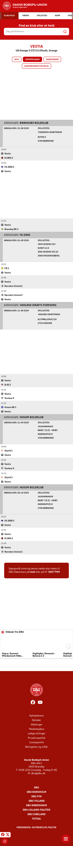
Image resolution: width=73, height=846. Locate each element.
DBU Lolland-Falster (36, 810)
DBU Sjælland (36, 814)
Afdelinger (36, 724)
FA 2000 (25, 235)
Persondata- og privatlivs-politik (36, 827)
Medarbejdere (36, 729)
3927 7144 (54, 572)
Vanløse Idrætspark (49, 314)
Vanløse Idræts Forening (38, 305)
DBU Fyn (36, 796)
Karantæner (52, 59)
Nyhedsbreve (36, 716)
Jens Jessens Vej (46, 244)
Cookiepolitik (36, 742)
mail (32, 572)
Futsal (36, 819)
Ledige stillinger (36, 733)
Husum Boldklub (31, 417)
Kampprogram (32, 59)
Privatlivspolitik (36, 738)
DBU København (36, 805)
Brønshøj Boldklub (34, 123)
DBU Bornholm (36, 792)
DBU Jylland (37, 801)
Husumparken (45, 426)
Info (16, 59)
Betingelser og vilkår (36, 747)
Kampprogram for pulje (36, 66)
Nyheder (36, 720)
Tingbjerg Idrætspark (50, 132)
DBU (36, 787)
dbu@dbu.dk (38, 773)
